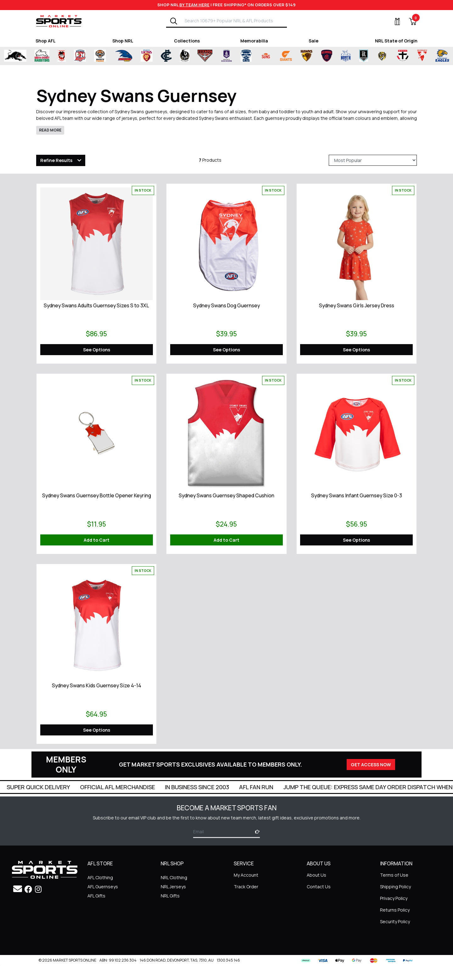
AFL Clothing (100, 877)
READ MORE (50, 130)
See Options (96, 350)
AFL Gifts (96, 896)
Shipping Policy (395, 887)
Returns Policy (395, 910)
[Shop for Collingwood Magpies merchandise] (190, 56)
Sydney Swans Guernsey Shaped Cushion (226, 495)
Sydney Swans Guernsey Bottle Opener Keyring (96, 495)
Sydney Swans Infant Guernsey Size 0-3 (356, 495)
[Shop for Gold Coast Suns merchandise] (271, 56)
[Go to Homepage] (58, 21)
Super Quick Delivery (48, 787)
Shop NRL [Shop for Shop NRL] (122, 41)
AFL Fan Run (266, 787)
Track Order (246, 887)
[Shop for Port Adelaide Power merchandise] (369, 56)
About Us (316, 875)
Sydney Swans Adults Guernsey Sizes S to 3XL (96, 305)
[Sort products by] (373, 160)
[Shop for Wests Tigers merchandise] (106, 56)
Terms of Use (394, 875)
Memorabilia (254, 41)
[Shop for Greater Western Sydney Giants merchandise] (292, 56)
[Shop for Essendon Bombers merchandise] (210, 56)
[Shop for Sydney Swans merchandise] (428, 56)
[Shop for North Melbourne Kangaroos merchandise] (351, 56)
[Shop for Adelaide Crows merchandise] (129, 56)
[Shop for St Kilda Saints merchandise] (408, 56)
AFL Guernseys (102, 887)
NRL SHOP (172, 864)
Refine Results (56, 160)
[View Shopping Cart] (409, 21)
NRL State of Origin (396, 41)
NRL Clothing (174, 877)
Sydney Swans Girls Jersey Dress (356, 305)
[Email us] (17, 889)
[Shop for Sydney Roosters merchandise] (86, 56)
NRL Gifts (170, 896)
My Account (246, 875)
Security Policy (395, 921)
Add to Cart (96, 540)
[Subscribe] (255, 831)
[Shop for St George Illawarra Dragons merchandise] (67, 56)
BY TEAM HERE (194, 5)
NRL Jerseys (173, 887)
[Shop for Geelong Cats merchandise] (251, 56)
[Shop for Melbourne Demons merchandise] (332, 56)
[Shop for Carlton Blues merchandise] (172, 56)
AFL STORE (100, 864)
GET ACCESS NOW (371, 765)
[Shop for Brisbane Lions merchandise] (152, 56)
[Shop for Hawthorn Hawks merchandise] (312, 56)
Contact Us (319, 887)
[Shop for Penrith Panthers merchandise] (21, 56)
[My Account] (393, 21)
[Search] (173, 21)
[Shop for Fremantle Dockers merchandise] (232, 56)
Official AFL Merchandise (127, 787)
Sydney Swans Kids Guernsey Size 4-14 (96, 685)
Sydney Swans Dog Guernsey (226, 305)
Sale (313, 41)
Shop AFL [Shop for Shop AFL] (46, 41)
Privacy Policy (393, 898)
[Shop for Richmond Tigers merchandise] (388, 56)
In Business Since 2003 (207, 787)
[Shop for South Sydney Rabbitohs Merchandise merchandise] (47, 56)
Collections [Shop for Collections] (187, 41)
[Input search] (234, 20)
